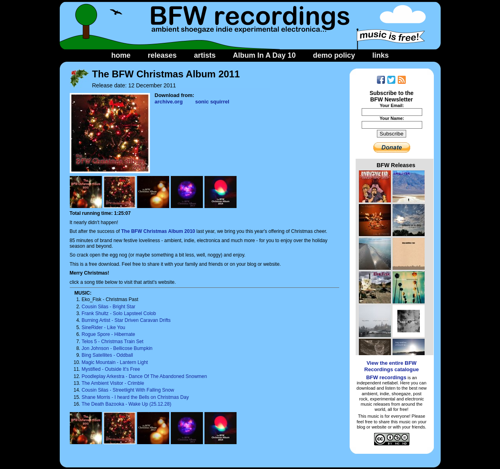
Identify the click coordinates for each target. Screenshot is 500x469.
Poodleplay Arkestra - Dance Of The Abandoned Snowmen (144, 376)
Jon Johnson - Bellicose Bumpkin (117, 348)
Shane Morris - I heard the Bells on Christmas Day (135, 397)
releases (162, 55)
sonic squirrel (212, 102)
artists (205, 55)
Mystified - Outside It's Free (111, 369)
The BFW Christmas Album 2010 (158, 231)
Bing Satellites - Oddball (107, 355)
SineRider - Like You (104, 327)
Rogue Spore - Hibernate (108, 334)
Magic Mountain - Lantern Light (115, 362)
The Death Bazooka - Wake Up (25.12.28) (127, 404)
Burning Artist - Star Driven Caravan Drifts (126, 320)
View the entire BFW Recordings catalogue (391, 366)
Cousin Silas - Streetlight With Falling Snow (128, 390)
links (380, 55)
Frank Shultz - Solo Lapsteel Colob (119, 313)
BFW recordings (386, 377)
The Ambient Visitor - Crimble (113, 383)
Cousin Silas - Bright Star (109, 306)
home (121, 55)
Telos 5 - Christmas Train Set (113, 341)
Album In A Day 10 (264, 55)
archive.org (169, 102)
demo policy (334, 55)
